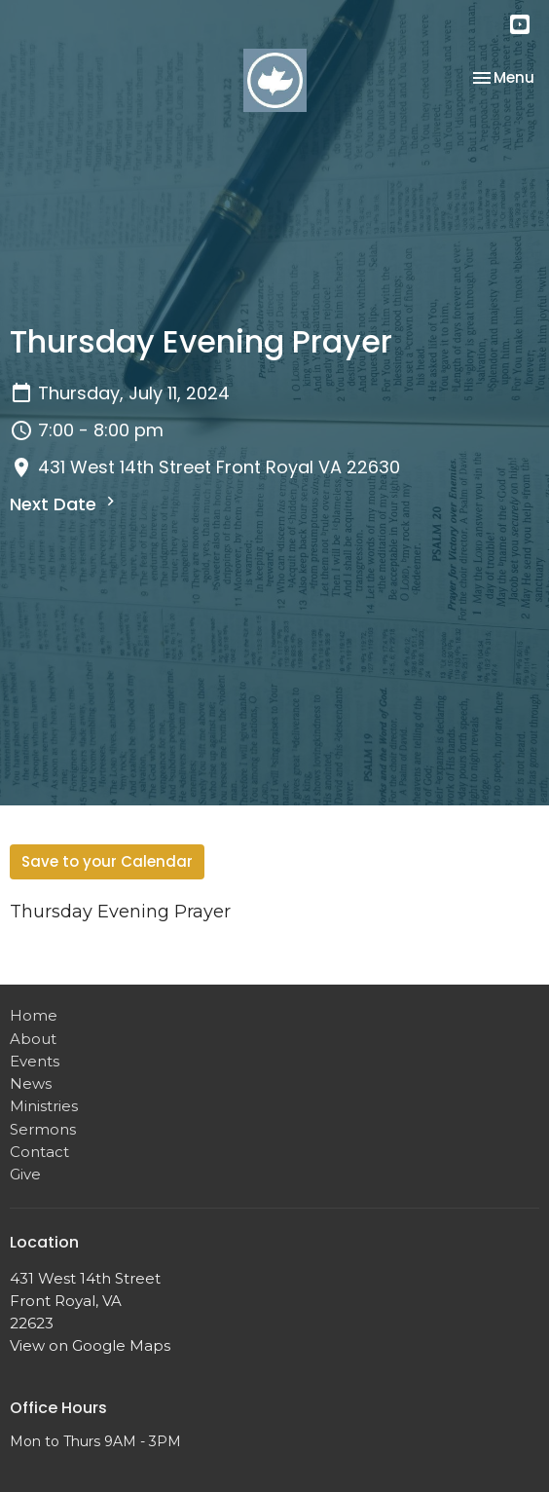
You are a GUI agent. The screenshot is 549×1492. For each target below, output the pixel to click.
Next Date (65, 504)
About (33, 1038)
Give (25, 1174)
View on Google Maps (90, 1345)
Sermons (43, 1129)
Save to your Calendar (107, 861)
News (31, 1083)
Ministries (44, 1106)
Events (34, 1061)
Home (33, 1015)
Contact (39, 1151)
